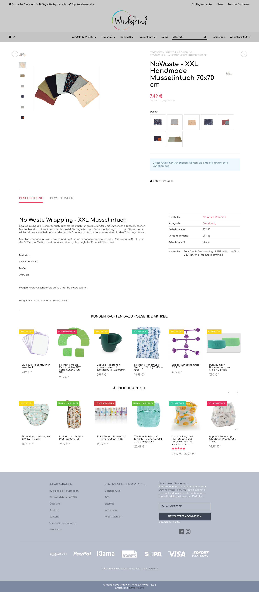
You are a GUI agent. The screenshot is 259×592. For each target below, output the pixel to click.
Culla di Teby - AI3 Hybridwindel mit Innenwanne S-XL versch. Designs (182, 440)
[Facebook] (181, 531)
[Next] (237, 392)
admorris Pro (136, 588)
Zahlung (54, 517)
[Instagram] (188, 531)
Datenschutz (112, 491)
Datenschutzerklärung (172, 490)
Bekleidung (209, 223)
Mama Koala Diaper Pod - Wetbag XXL (71, 437)
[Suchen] (187, 37)
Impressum (111, 510)
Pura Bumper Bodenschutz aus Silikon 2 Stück (219, 367)
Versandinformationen (62, 523)
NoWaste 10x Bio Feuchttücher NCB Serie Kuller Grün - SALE (70, 369)
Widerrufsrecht (113, 517)
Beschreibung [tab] (31, 198)
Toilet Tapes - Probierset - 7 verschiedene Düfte (111, 437)
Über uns (54, 504)
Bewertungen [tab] (61, 198)
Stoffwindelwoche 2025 (63, 497)
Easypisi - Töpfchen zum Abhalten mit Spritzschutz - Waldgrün (111, 367)
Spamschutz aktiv (169, 522)
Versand (171, 101)
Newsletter (55, 529)
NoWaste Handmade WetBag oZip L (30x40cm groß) (148, 367)
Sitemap (109, 504)
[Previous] (228, 392)
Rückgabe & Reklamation (64, 491)
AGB (107, 497)
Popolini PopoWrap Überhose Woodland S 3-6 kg (222, 439)
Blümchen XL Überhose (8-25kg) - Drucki (36, 437)
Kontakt (54, 510)
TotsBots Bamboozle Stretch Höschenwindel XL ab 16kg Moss (148, 439)
